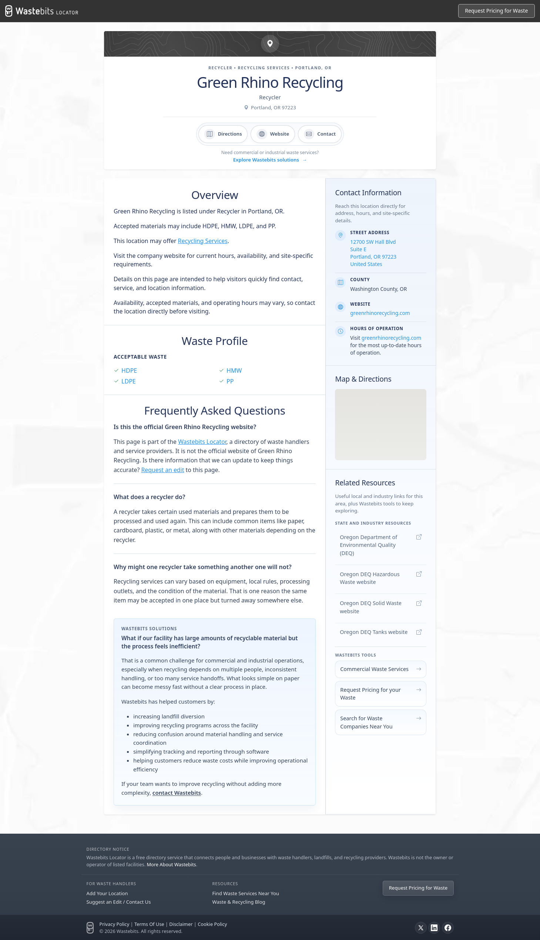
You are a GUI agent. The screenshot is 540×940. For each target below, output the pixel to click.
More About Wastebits (171, 864)
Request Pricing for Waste (496, 10)
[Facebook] (448, 928)
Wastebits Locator (202, 442)
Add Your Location (107, 893)
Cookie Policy (212, 924)
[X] (421, 928)
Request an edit (162, 470)
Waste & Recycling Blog (238, 902)
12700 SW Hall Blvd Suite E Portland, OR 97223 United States (373, 253)
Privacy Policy (115, 924)
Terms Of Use (149, 924)
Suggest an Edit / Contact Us (119, 902)
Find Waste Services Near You (245, 893)
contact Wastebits (176, 792)
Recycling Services (203, 241)
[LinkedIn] (434, 928)
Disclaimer (180, 924)
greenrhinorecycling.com (380, 312)
